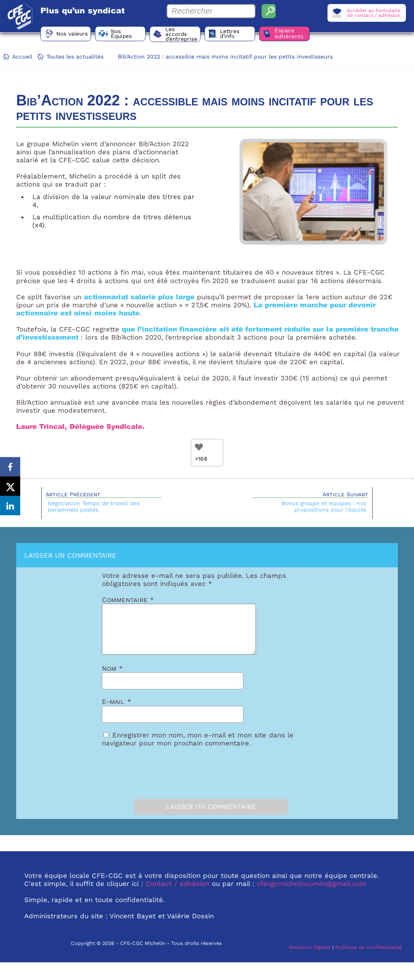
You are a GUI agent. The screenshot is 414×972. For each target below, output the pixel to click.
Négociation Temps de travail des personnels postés (93, 506)
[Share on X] (10, 486)
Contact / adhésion (177, 893)
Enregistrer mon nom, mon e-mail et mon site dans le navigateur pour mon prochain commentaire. (198, 749)
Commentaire (128, 600)
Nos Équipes (125, 34)
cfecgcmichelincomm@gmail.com (311, 893)
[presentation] (147, 780)
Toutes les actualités (75, 56)
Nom (112, 678)
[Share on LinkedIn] (10, 506)
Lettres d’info (236, 34)
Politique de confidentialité (368, 957)
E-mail (116, 711)
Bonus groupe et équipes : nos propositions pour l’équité (323, 506)
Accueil (22, 56)
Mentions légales (310, 957)
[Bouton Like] (199, 447)
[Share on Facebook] (10, 466)
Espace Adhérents (297, 34)
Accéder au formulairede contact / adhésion (372, 13)
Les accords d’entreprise (187, 34)
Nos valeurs (73, 34)
